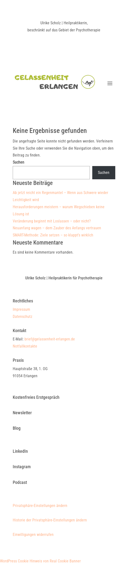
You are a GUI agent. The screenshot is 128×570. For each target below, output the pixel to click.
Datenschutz (22, 316)
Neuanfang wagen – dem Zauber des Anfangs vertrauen (57, 228)
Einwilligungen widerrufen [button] (33, 534)
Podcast (20, 482)
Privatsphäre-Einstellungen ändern (40, 505)
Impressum (22, 309)
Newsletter (22, 412)
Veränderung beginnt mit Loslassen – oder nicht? (52, 221)
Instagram (22, 466)
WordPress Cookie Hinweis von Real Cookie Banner (40, 561)
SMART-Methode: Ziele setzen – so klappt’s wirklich (53, 235)
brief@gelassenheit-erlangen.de (49, 339)
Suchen (18, 162)
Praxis (18, 360)
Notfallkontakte (25, 346)
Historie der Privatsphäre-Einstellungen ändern (50, 520)
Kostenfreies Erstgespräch (36, 397)
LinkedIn (20, 451)
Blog (17, 428)
